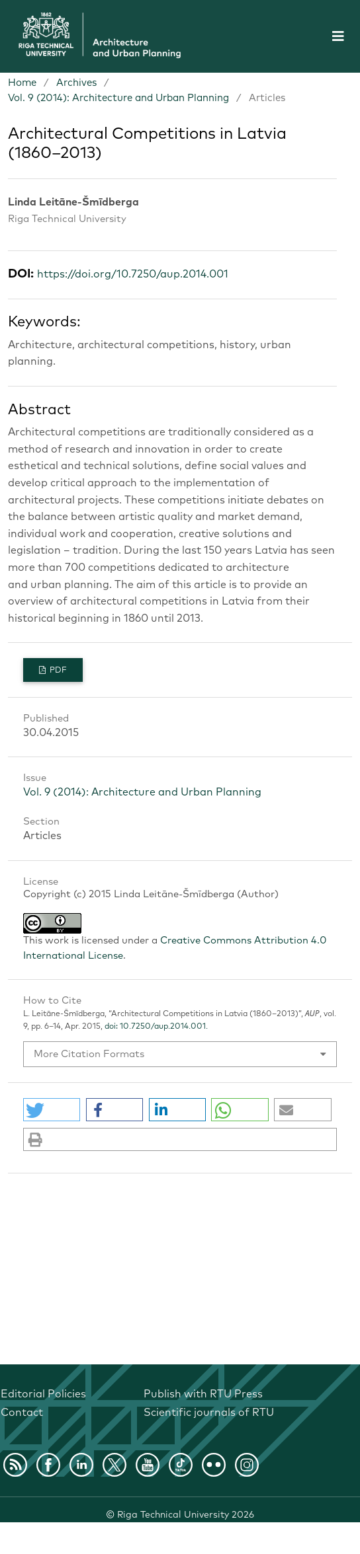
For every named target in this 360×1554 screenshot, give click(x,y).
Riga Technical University (185, 1515)
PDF (57, 671)
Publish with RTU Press (203, 1394)
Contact (22, 1412)
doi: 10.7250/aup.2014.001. (155, 1027)
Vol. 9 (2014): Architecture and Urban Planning (118, 98)
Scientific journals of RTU (209, 1412)
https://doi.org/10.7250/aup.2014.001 (132, 274)
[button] (51, 1109)
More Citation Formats (89, 1054)
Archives (76, 83)
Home (22, 83)
